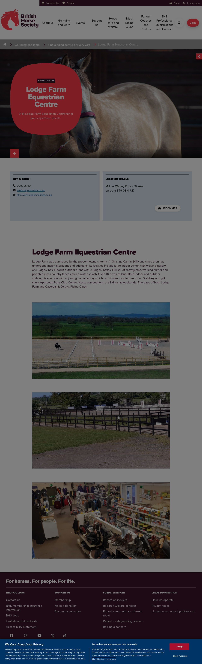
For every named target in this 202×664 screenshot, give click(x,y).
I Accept (179, 647)
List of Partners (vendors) (104, 659)
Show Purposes (180, 656)
